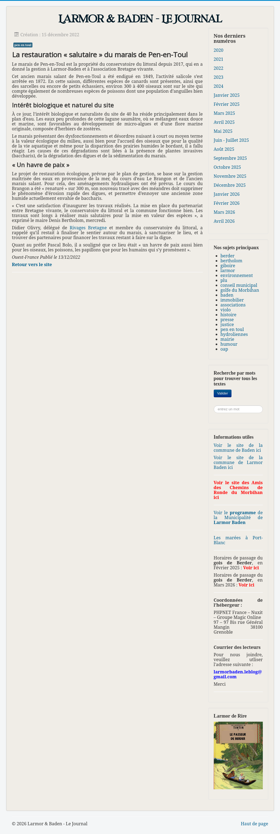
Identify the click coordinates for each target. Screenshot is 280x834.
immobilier (232, 300)
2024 (219, 86)
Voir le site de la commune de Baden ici (238, 447)
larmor (228, 270)
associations (233, 305)
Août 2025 (224, 149)
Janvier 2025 (227, 95)
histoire (229, 315)
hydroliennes (234, 334)
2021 (219, 59)
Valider (222, 393)
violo (226, 310)
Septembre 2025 (230, 158)
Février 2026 (227, 203)
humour (229, 344)
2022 (219, 68)
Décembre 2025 (230, 185)
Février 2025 (227, 104)
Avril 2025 (224, 122)
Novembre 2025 (230, 176)
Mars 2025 (224, 113)
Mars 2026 (224, 212)
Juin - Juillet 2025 (231, 140)
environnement (237, 275)
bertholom (231, 261)
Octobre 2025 (227, 167)
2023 (219, 77)
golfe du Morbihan (240, 290)
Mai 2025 (223, 131)
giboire (228, 266)
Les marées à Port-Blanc (238, 540)
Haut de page (254, 824)
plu (224, 280)
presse (227, 320)
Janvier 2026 (227, 194)
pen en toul (22, 45)
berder (228, 256)
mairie (227, 339)
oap (224, 349)
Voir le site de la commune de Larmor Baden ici (238, 462)
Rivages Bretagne (88, 228)
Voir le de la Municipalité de (238, 517)
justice (227, 324)
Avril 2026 (224, 221)
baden (227, 295)
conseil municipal (239, 285)
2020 (219, 50)
